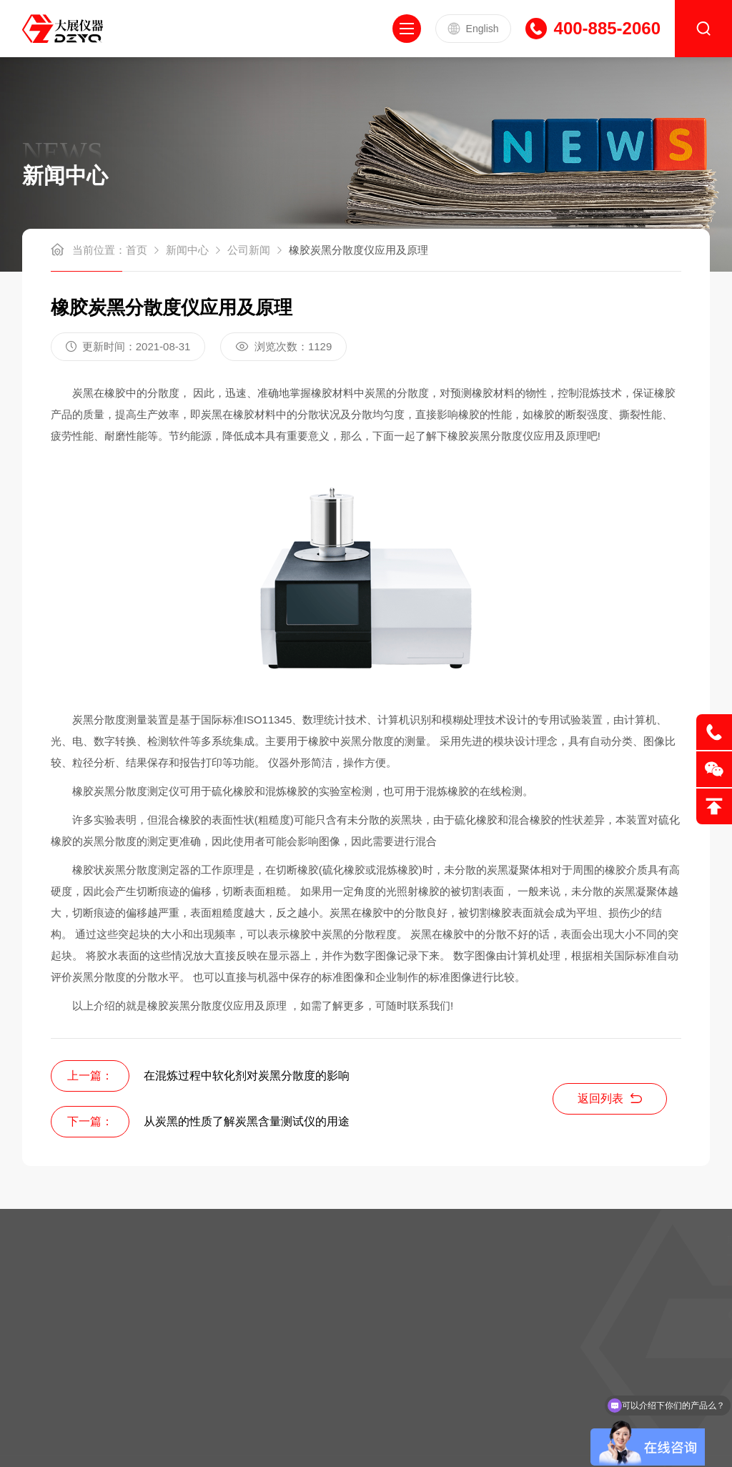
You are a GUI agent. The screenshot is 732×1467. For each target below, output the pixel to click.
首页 (136, 250)
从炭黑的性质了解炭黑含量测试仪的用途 (247, 1121)
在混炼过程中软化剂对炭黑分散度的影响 (247, 1076)
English (473, 28)
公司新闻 (248, 250)
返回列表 (610, 1098)
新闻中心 (187, 250)
